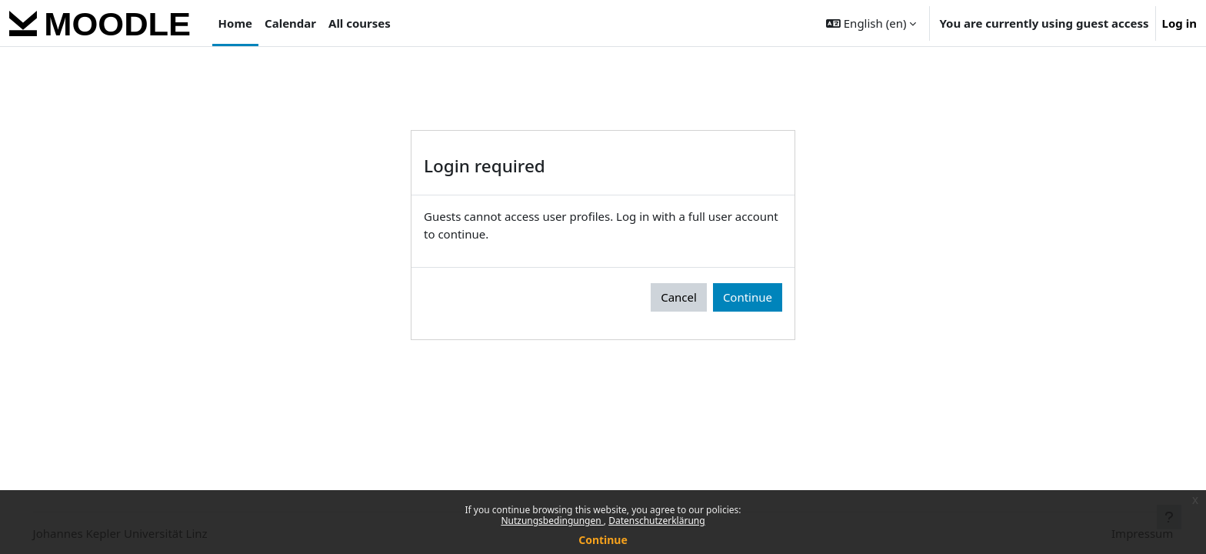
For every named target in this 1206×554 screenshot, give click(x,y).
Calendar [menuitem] (290, 23)
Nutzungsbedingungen (552, 520)
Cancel (679, 297)
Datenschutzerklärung (656, 520)
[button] (871, 23)
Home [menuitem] (235, 23)
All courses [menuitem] (359, 23)
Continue (603, 539)
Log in (1179, 23)
